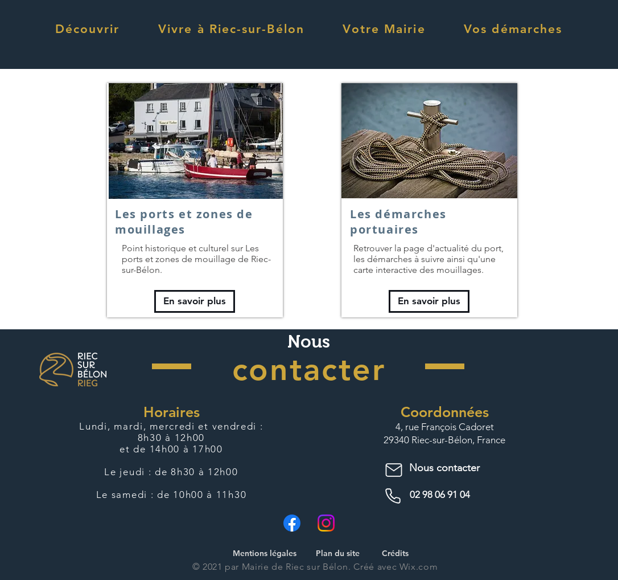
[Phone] (395, 496)
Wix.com (418, 566)
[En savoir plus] (194, 301)
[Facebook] (292, 523)
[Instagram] (326, 523)
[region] (195, 200)
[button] (87, 29)
